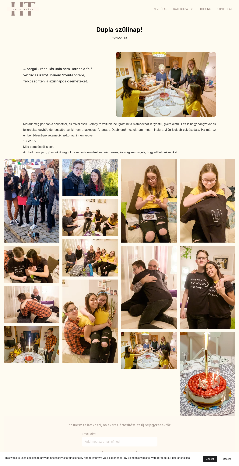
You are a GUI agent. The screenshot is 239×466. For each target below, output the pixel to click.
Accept (210, 458)
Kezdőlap (160, 9)
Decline (227, 458)
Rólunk (205, 9)
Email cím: (89, 434)
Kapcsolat (224, 9)
